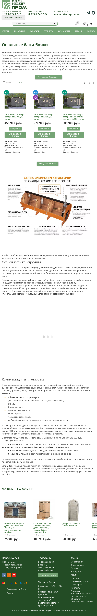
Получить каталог (47, 164)
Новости (75, 578)
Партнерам (76, 584)
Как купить (76, 571)
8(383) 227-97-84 (37, 14)
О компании (77, 561)
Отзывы (75, 568)
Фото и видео (77, 565)
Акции (74, 574)
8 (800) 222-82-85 (11, 14)
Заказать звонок (13, 17)
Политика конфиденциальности (81, 592)
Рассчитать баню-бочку (48, 77)
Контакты (75, 587)
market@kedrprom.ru (67, 14)
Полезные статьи (79, 581)
